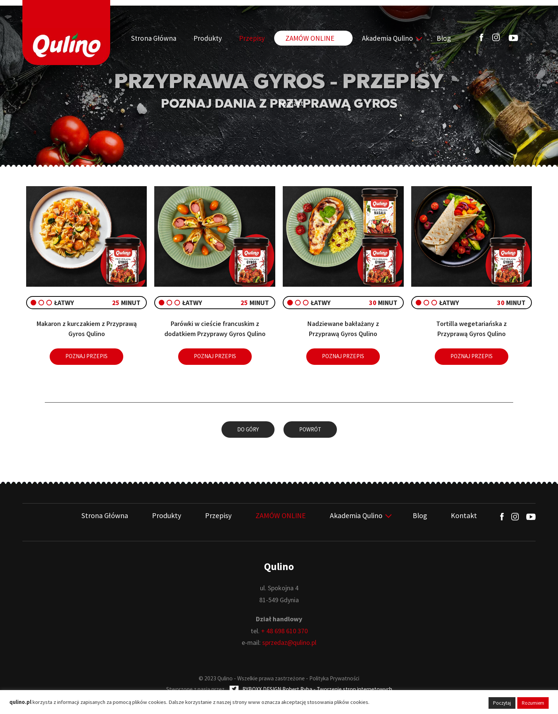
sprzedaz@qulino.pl (289, 642)
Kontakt (434, 38)
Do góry (248, 429)
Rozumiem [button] (533, 703)
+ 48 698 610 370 (284, 630)
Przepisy (239, 38)
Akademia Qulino (359, 38)
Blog (406, 38)
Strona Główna (158, 38)
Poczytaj (502, 703)
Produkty (203, 38)
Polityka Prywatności (334, 677)
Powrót (310, 429)
